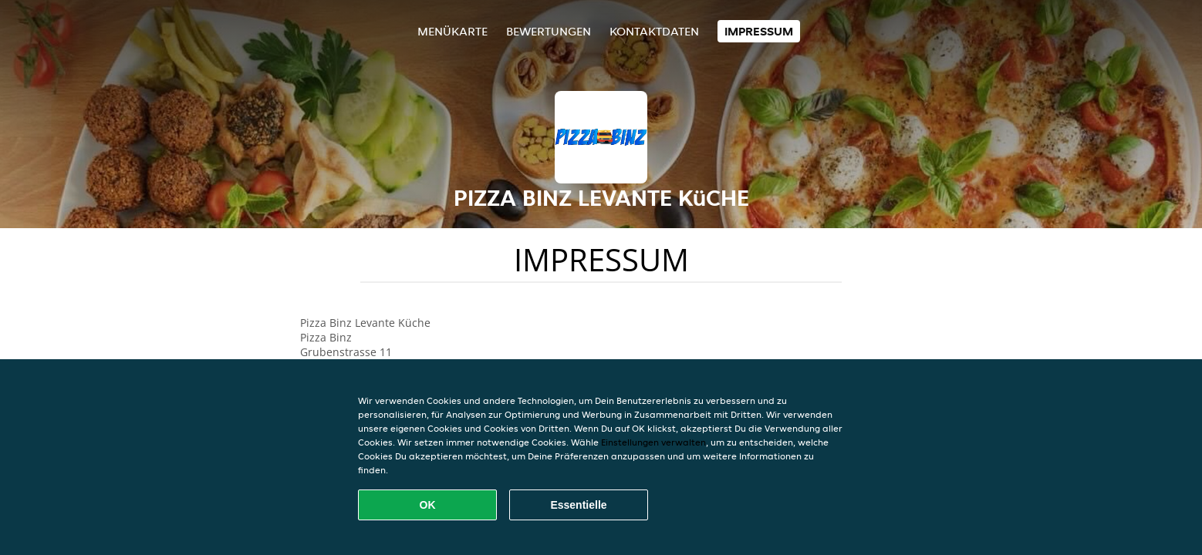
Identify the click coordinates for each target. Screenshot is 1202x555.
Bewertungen (548, 31)
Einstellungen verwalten (653, 442)
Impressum (758, 31)
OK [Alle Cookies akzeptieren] (428, 505)
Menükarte (452, 31)
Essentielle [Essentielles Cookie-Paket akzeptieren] (578, 505)
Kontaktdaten (654, 31)
